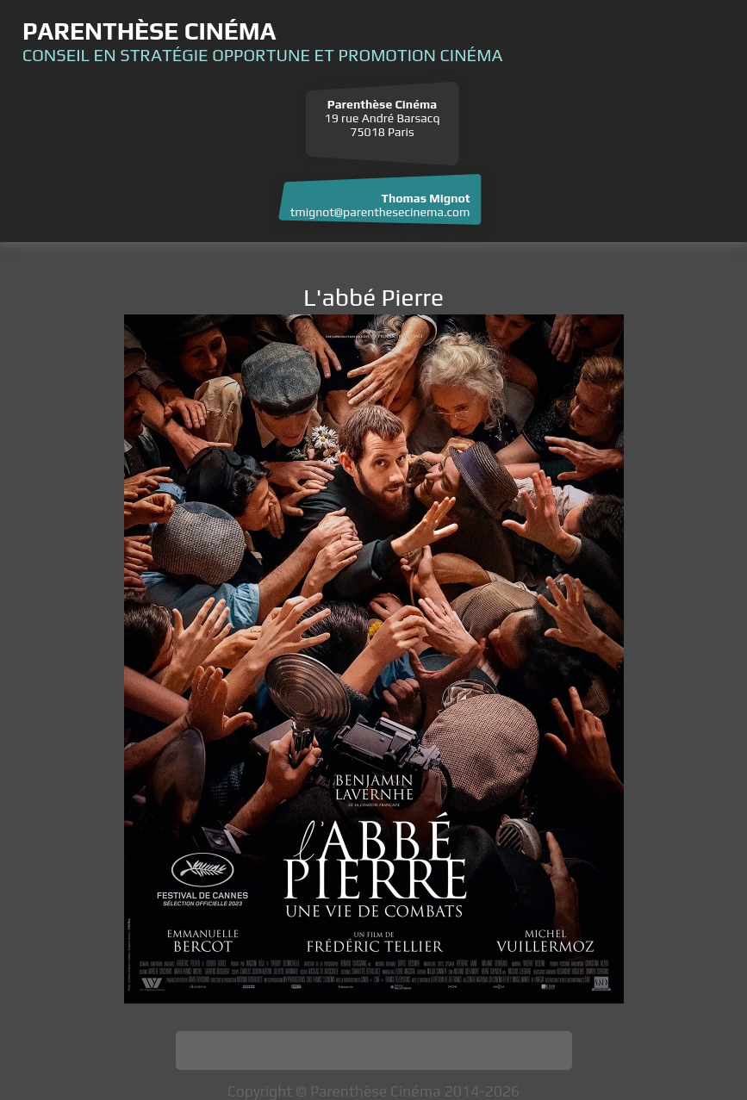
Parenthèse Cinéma (149, 31)
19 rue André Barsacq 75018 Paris (382, 118)
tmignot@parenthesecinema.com (380, 212)
